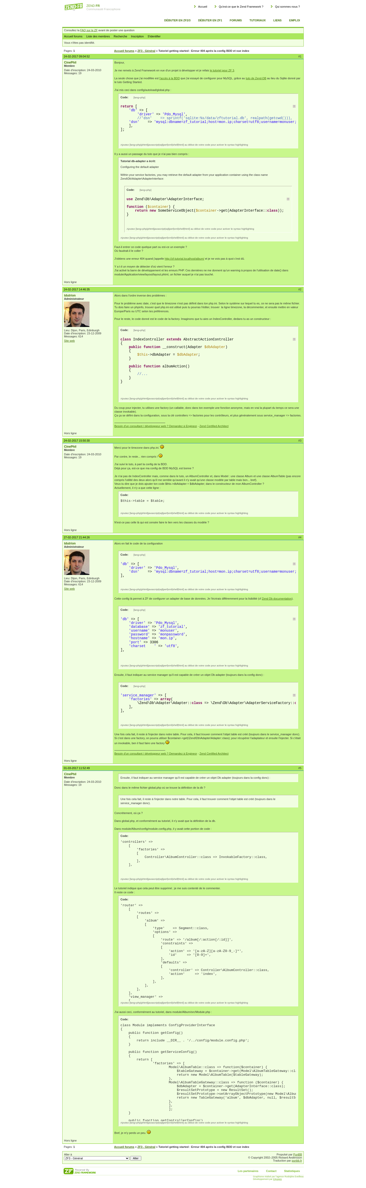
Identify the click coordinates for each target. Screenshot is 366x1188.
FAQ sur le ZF (89, 30)
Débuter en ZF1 (210, 20)
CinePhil (70, 62)
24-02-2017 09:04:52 (77, 56)
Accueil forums (73, 36)
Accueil (202, 6)
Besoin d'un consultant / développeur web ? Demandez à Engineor (155, 426)
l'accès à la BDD (169, 78)
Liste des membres (98, 36)
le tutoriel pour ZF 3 (222, 70)
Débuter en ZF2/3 (177, 20)
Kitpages (277, 1179)
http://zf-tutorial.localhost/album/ (184, 258)
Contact (271, 1171)
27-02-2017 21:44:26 (77, 537)
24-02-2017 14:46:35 (77, 289)
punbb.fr (297, 1160)
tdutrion (70, 295)
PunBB (297, 1154)
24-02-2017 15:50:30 (77, 440)
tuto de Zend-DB (256, 78)
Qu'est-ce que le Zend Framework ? (241, 6)
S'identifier (154, 36)
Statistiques (292, 1171)
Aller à (102, 1157)
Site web (69, 340)
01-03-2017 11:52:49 (77, 768)
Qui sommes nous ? (287, 6)
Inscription (137, 36)
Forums (236, 20)
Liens (277, 20)
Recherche (120, 36)
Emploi (294, 20)
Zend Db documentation (277, 598)
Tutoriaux (257, 20)
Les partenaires (248, 1171)
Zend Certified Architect (214, 426)
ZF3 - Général (146, 50)
